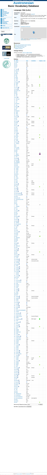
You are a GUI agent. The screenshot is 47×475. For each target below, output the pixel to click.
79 (14, 237)
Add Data (3, 25)
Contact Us (4, 14)
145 (14, 231)
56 (14, 84)
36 (14, 333)
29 (14, 331)
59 (14, 168)
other (17, 196)
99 (14, 115)
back (17, 69)
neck (17, 176)
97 (14, 76)
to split (17, 334)
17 (14, 156)
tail (16, 241)
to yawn (17, 362)
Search (3, 20)
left (16, 152)
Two (16, 369)
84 (14, 317)
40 (14, 286)
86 (14, 296)
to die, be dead (18, 281)
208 (14, 116)
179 (14, 175)
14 (14, 72)
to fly (17, 294)
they (16, 247)
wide (17, 388)
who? (17, 386)
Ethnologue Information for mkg (20, 46)
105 (14, 241)
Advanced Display (5, 21)
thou (16, 253)
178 (14, 244)
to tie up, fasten (18, 353)
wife (16, 389)
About (3, 10)
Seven (17, 216)
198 (14, 369)
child (17, 84)
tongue (17, 364)
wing (17, 392)
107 (14, 396)
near (16, 175)
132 (14, 124)
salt (16, 212)
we (16, 377)
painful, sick (18, 197)
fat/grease (17, 110)
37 (14, 287)
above (17, 62)
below (17, 73)
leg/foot (17, 154)
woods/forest (18, 395)
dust (16, 100)
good (17, 128)
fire (16, 118)
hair (16, 133)
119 (14, 103)
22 (14, 292)
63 (14, 172)
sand (17, 213)
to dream (17, 284)
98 (14, 105)
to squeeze (18, 336)
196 (14, 277)
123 (14, 293)
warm (17, 371)
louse (17, 160)
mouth (17, 171)
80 (14, 334)
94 (14, 350)
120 (14, 238)
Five (16, 121)
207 (14, 367)
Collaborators (4, 11)
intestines (17, 148)
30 (14, 171)
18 (14, 83)
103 (14, 162)
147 (14, 77)
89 (14, 305)
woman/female (18, 393)
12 (14, 227)
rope (16, 209)
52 (14, 340)
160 (14, 197)
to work (17, 360)
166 (14, 90)
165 (14, 70)
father (17, 112)
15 (14, 80)
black (17, 77)
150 (14, 400)
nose (17, 186)
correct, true (18, 90)
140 (14, 97)
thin (16, 250)
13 (14, 69)
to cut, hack (18, 280)
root (16, 207)
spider (17, 234)
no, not (17, 185)
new (16, 179)
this (16, 251)
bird (16, 76)
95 (14, 289)
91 (14, 265)
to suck (17, 343)
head (17, 137)
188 (14, 380)
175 (14, 62)
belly (17, 72)
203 (14, 216)
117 (14, 127)
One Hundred (18, 193)
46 (14, 323)
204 (14, 106)
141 (14, 378)
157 (14, 248)
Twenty (17, 367)
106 (14, 233)
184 (14, 136)
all (16, 63)
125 (14, 212)
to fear (17, 292)
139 (14, 89)
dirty (16, 94)
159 (14, 388)
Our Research (4, 15)
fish (16, 119)
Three (17, 254)
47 (14, 362)
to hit (17, 304)
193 (14, 146)
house (17, 140)
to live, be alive (18, 314)
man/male (17, 161)
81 (14, 217)
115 (14, 207)
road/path (17, 206)
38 (14, 266)
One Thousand (18, 194)
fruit (16, 127)
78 (14, 280)
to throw (17, 350)
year (16, 399)
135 (14, 155)
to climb (17, 271)
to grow (17, 296)
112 (14, 210)
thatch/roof (18, 245)
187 (14, 247)
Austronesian (25, 0)
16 (14, 148)
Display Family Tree (5, 27)
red (16, 203)
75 (14, 281)
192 (14, 64)
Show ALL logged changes (27, 52)
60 (14, 112)
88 (14, 336)
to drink (17, 286)
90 (14, 283)
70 (14, 326)
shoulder (17, 222)
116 (14, 122)
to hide (17, 302)
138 (14, 372)
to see (17, 323)
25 (14, 176)
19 (14, 222)
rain (16, 200)
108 (14, 159)
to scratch (17, 322)
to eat (17, 287)
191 (14, 63)
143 (14, 118)
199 (14, 254)
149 (14, 203)
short (17, 219)
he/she (17, 136)
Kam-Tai (25, 26)
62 (14, 245)
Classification (4, 22)
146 (14, 66)
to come (17, 272)
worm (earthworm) (19, 396)
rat (16, 202)
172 (14, 271)
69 (14, 307)
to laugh (17, 311)
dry (16, 97)
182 (14, 144)
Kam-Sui (28, 26)
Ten (16, 243)
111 (14, 119)
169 (14, 399)
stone (17, 238)
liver (16, 156)
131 (14, 87)
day (16, 91)
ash (16, 66)
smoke (17, 231)
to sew (17, 325)
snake (17, 233)
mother (17, 168)
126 (14, 150)
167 (14, 182)
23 (14, 78)
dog (16, 95)
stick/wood (18, 237)
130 (14, 236)
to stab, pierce (18, 337)
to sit (17, 328)
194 (14, 141)
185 (14, 375)
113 (14, 81)
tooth (17, 366)
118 (14, 130)
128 (14, 228)
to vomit (17, 356)
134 (14, 256)
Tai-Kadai (22, 26)
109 (14, 166)
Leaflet (22, 38)
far (16, 109)
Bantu (32, 0)
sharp (17, 217)
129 (14, 165)
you (16, 402)
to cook (17, 275)
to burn (17, 264)
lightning (17, 155)
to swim (17, 346)
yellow (17, 400)
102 (14, 202)
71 (14, 337)
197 (14, 191)
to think (17, 347)
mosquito (17, 166)
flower (17, 122)
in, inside (17, 147)
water (17, 374)
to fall (17, 289)
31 (14, 366)
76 (14, 314)
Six (16, 225)
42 (14, 343)
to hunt (17, 307)
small (17, 230)
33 (14, 311)
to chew (17, 267)
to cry (17, 278)
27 (14, 186)
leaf (16, 151)
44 (14, 299)
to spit (17, 333)
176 (14, 73)
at (16, 67)
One (16, 191)
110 (14, 234)
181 (14, 383)
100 (14, 392)
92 (14, 316)
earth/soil (17, 103)
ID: (14, 60)
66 (14, 353)
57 (14, 143)
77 (14, 322)
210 (14, 194)
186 (14, 402)
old (16, 188)
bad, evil (17, 70)
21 (14, 347)
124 (14, 214)
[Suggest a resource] (18, 48)
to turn (17, 355)
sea (16, 214)
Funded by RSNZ (6, 58)
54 (14, 161)
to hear (17, 299)
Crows (29, 0)
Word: (17, 60)
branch (17, 81)
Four (17, 125)
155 (14, 158)
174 (14, 147)
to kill (17, 308)
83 (14, 360)
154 (14, 219)
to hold (17, 305)
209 (14, 193)
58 (14, 389)
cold (16, 89)
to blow (17, 259)
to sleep (17, 329)
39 (14, 275)
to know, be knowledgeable (20, 310)
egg (16, 105)
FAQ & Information (5, 13)
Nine (17, 184)
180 (14, 109)
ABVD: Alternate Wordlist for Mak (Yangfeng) (23, 44)
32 (14, 364)
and (16, 64)
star (16, 236)
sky (16, 228)
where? (17, 383)
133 (14, 200)
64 (14, 320)
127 (14, 395)
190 (14, 196)
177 (14, 251)
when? (17, 382)
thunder (17, 256)
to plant (17, 317)
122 (14, 374)
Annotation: (33, 60)
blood (17, 78)
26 (14, 133)
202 (14, 225)
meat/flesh (18, 162)
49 (14, 313)
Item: (27, 60)
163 (14, 179)
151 (14, 131)
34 (14, 278)
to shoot (17, 326)
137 (14, 259)
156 (14, 250)
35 (14, 356)
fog (16, 124)
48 (14, 329)
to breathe (18, 262)
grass (17, 130)
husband (17, 143)
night (17, 182)
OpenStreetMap (23, 39)
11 (14, 100)
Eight (17, 106)
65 (14, 209)
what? (17, 380)
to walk (17, 359)
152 (14, 230)
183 (14, 253)
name (17, 172)
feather (17, 115)
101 (14, 294)
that (16, 244)
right (16, 204)
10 (14, 94)
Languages (4, 18)
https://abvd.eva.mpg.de (17, 0)
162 (14, 188)
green (17, 131)
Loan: (44, 60)
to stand (17, 340)
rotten (17, 210)
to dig (17, 283)
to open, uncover (19, 316)
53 (14, 199)
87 (14, 344)
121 (14, 213)
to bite (17, 257)
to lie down (18, 313)
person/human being (19, 199)
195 (14, 185)
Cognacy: (41, 60)
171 (14, 302)
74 (14, 308)
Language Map (4, 23)
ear (16, 102)
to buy (17, 265)
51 (14, 328)
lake (16, 150)
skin (16, 227)
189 (14, 386)
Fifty (16, 116)
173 (14, 67)
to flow (17, 293)
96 (14, 95)
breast (17, 83)
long (16, 158)
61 (14, 140)
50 (14, 284)
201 (14, 121)
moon (17, 165)
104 (14, 110)
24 (14, 137)
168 (14, 91)
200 (14, 125)
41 (14, 257)
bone (17, 80)
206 (14, 243)
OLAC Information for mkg (19, 47)
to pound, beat (18, 319)
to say (17, 320)
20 (14, 310)
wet (16, 378)
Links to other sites (5, 12)
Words (3, 19)
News (3, 16)
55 (14, 393)
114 (14, 151)
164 (14, 128)
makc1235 (33, 14)
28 (14, 262)
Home (3, 9)
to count (17, 277)
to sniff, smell (18, 331)
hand (17, 134)
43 (14, 102)
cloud (17, 87)
